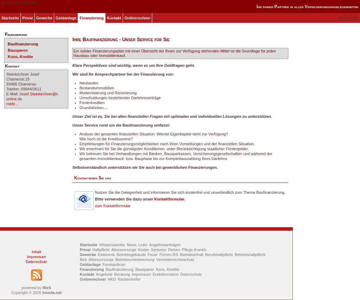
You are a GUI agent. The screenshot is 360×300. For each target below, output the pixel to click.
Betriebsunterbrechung (134, 259)
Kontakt (114, 18)
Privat (27, 18)
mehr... (12, 104)
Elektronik (106, 255)
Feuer (153, 255)
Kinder (143, 250)
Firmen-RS (169, 255)
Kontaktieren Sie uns (92, 177)
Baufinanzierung (23, 44)
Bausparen (18, 50)
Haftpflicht (101, 250)
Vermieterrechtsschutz (175, 259)
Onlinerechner (137, 18)
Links (143, 245)
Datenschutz (36, 262)
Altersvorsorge (123, 250)
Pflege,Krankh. (194, 250)
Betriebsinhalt (192, 255)
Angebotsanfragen (165, 245)
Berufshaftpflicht (219, 255)
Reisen (174, 250)
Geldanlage (66, 18)
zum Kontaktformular (112, 206)
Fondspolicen (113, 264)
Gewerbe (44, 18)
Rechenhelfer (129, 279)
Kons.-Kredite (20, 57)
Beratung (122, 274)
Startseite (10, 18)
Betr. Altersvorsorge (97, 259)
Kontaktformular (169, 199)
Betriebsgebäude (131, 255)
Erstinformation (166, 274)
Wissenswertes (112, 245)
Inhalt (36, 252)
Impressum (36, 257)
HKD (112, 279)
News (132, 245)
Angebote (104, 274)
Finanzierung (91, 18)
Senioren (158, 250)
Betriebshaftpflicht (249, 255)
